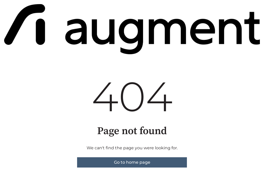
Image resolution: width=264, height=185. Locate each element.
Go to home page (132, 162)
